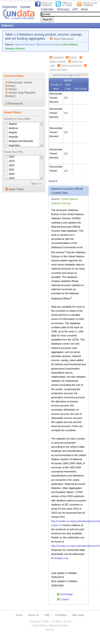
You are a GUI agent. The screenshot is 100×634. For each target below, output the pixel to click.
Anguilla (13, 136)
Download (58, 57)
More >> (36, 183)
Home (19, 615)
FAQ (47, 615)
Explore (73, 57)
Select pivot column (71, 65)
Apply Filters (16, 189)
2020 (12, 174)
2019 (12, 178)
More (84, 9)
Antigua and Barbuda (21, 141)
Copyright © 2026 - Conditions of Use (50, 621)
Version (50, 629)
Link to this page (58, 69)
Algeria (13, 123)
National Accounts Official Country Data (37, 44)
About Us (33, 615)
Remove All (14, 103)
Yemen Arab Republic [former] (20, 94)
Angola (13, 132)
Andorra (13, 128)
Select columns (58, 61)
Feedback (60, 615)
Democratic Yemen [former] (18, 84)
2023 (12, 161)
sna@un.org (61, 558)
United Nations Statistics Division (50, 625)
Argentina (14, 145)
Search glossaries (64, 38)
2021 (12, 169)
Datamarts (9, 7)
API (75, 9)
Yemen (11, 89)
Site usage (78, 615)
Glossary (63, 9)
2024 (12, 156)
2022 (12, 165)
